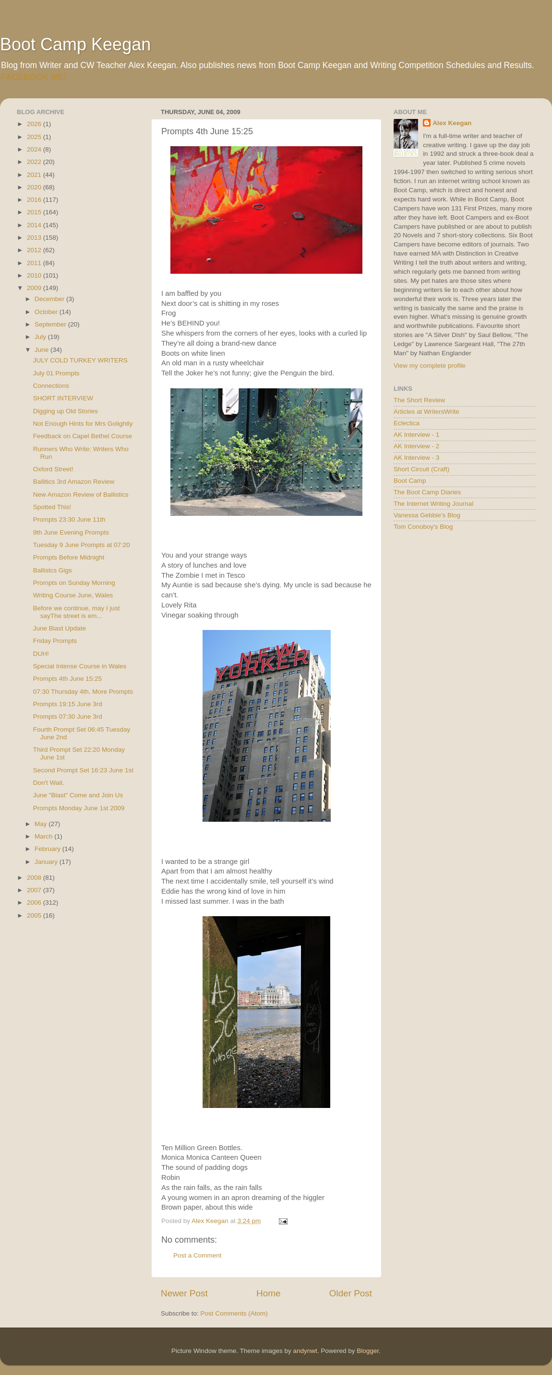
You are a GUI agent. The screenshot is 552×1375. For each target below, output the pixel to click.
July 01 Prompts (56, 373)
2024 (35, 149)
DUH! (41, 653)
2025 (35, 136)
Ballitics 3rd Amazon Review (74, 481)
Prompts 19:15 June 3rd (67, 704)
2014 (35, 225)
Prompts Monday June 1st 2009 (79, 808)
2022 (35, 161)
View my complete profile (430, 365)
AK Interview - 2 (416, 446)
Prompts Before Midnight (69, 557)
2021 (35, 174)
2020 (35, 187)
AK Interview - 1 (416, 434)
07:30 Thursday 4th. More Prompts (83, 691)
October (47, 311)
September (51, 324)
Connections (51, 385)
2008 (35, 877)
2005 (35, 915)
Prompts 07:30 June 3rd (67, 716)
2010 (35, 275)
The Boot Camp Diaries (427, 492)
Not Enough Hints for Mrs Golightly (83, 423)
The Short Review (419, 400)
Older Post (350, 1293)
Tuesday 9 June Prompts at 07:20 (81, 544)
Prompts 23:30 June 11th (69, 519)
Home (268, 1293)
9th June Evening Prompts (71, 532)
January (47, 861)
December (50, 299)
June (42, 349)
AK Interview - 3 (416, 457)
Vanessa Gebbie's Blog (427, 515)
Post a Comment (197, 1255)
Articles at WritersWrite (426, 411)
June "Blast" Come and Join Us (78, 795)
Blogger (368, 1350)
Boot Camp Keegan (75, 44)
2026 (35, 124)
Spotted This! (52, 507)
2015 (35, 212)
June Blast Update (59, 628)
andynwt (305, 1350)
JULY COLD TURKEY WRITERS (80, 360)
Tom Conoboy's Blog (423, 526)
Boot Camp (410, 480)
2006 (35, 902)
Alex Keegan (451, 123)
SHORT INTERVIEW (63, 398)
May (41, 823)
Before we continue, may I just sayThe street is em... (76, 612)
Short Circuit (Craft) (421, 469)
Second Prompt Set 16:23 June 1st (83, 770)
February (48, 848)
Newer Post (184, 1293)
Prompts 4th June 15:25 (67, 678)
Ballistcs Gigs (52, 570)
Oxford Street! (53, 469)
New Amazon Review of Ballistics (81, 494)
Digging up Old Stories (65, 411)
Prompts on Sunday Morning (74, 582)
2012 (35, 250)
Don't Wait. (48, 782)
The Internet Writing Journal (433, 503)
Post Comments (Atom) (234, 1313)
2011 (35, 263)
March (44, 836)
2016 (35, 199)
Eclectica (407, 423)
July (41, 336)
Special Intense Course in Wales (80, 666)
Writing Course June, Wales (73, 595)
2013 (35, 237)
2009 (35, 287)
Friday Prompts (55, 640)
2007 (35, 890)
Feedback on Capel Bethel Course (82, 436)
